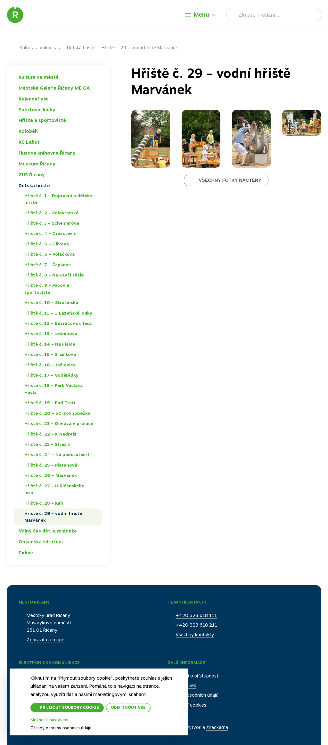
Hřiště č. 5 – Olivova (46, 243)
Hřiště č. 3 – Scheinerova (51, 223)
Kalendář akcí (34, 99)
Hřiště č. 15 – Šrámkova (50, 354)
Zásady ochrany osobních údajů (60, 727)
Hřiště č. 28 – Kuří (43, 503)
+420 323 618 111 (196, 615)
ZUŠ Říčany (32, 175)
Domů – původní (13, 48)
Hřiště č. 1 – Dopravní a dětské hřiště (58, 199)
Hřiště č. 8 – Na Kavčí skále (54, 274)
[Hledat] (273, 15)
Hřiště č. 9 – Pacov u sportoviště (46, 289)
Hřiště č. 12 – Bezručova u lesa (58, 323)
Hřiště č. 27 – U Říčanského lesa (54, 489)
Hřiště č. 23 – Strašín (47, 444)
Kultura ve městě (39, 77)
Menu (201, 14)
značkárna (217, 727)
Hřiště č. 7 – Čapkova (47, 264)
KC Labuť (29, 142)
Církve (26, 553)
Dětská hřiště (81, 48)
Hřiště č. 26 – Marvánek (50, 475)
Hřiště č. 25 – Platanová (50, 465)
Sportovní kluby (37, 110)
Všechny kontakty (195, 634)
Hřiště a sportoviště (42, 120)
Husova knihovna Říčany (47, 153)
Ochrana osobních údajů (193, 695)
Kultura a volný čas (40, 48)
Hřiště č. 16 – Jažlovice (50, 364)
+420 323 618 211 (196, 625)
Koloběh (28, 131)
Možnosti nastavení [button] (49, 720)
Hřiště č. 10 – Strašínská (51, 302)
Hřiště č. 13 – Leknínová (50, 333)
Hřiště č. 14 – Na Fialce (49, 344)
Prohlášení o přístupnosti (193, 676)
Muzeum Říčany (37, 164)
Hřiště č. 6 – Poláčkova (49, 254)
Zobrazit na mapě (45, 640)
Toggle (97, 77)
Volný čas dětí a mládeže (48, 531)
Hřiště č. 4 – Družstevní (50, 233)
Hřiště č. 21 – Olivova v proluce (58, 423)
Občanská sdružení (41, 542)
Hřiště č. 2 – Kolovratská (51, 212)
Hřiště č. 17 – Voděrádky (51, 375)
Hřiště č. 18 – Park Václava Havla (53, 389)
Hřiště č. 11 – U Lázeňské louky (58, 313)
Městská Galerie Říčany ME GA (54, 88)
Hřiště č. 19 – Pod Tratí (49, 402)
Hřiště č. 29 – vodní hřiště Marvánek (53, 517)
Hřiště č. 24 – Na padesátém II (57, 454)
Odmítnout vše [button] (128, 707)
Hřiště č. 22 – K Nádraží (50, 434)
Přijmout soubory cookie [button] (69, 707)
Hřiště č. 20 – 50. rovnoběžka (57, 413)
